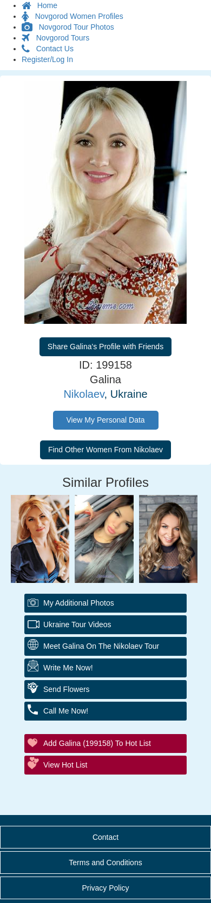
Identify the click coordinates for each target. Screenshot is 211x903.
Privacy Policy (105, 888)
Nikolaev (83, 394)
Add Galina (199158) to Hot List (97, 743)
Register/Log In (47, 59)
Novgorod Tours (55, 37)
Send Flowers (66, 689)
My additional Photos (78, 603)
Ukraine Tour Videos (77, 624)
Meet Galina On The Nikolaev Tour (101, 646)
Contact (105, 837)
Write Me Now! (68, 667)
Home (39, 5)
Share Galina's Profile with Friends (105, 346)
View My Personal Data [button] (105, 420)
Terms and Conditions (105, 862)
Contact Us (48, 48)
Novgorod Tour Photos (68, 27)
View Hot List (65, 765)
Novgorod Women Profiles (72, 16)
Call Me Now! (65, 711)
